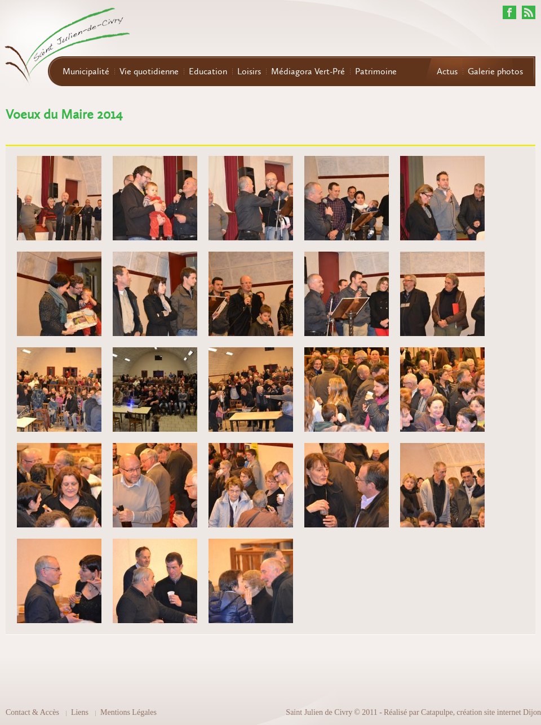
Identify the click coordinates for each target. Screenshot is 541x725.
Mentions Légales (128, 712)
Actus (447, 71)
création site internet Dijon (498, 712)
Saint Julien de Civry (319, 712)
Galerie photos (495, 71)
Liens (79, 712)
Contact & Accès (32, 712)
